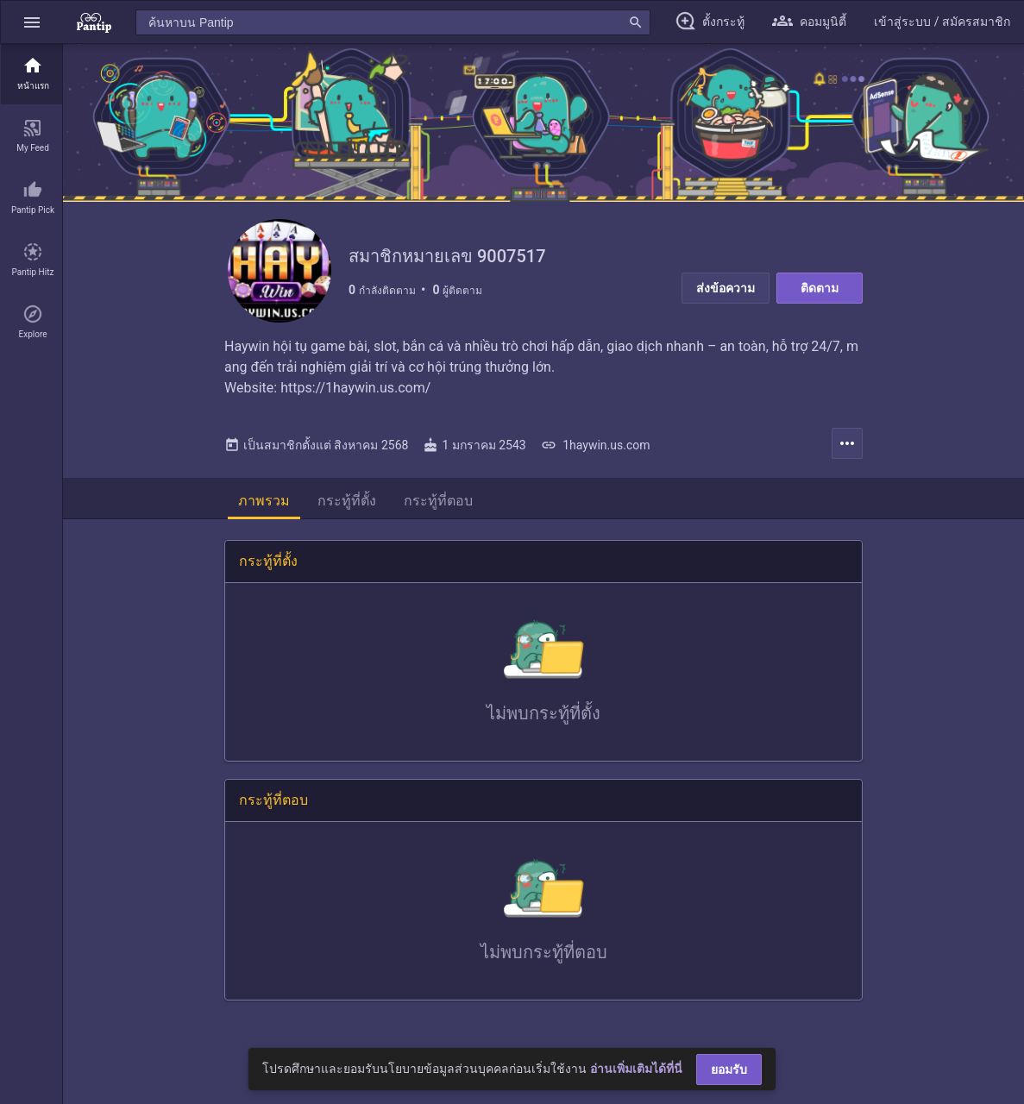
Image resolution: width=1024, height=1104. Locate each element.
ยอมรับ (729, 1069)
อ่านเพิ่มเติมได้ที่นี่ (636, 1069)
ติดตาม (820, 288)
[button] (32, 22)
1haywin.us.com (595, 445)
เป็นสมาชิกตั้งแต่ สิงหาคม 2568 (316, 445)
